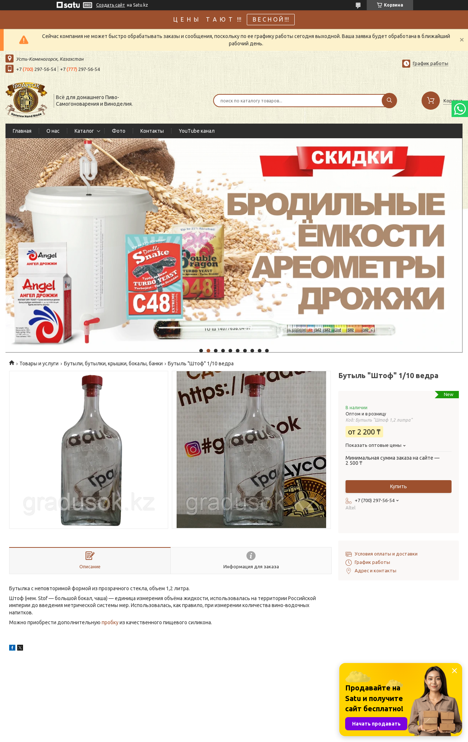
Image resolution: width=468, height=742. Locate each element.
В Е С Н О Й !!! (271, 19)
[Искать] (389, 100)
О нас (53, 130)
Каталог (84, 130)
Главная (22, 130)
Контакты (152, 130)
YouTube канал (197, 130)
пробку (111, 622)
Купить (398, 486)
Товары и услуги (38, 363)
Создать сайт (110, 5)
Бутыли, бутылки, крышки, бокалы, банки (113, 363)
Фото (118, 130)
